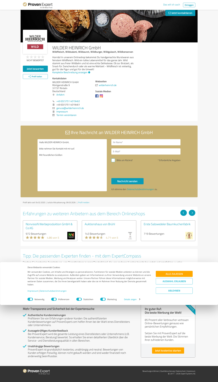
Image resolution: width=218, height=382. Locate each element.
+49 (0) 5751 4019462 (68, 101)
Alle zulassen (174, 351)
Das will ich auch (171, 4)
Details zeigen (130, 376)
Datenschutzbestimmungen (53, 367)
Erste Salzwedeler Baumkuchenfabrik (167, 224)
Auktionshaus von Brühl (100, 224)
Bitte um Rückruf (124, 160)
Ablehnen (174, 367)
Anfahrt (60, 94)
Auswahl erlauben (174, 358)
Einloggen (189, 4)
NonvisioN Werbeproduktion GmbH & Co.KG (49, 226)
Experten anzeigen (39, 289)
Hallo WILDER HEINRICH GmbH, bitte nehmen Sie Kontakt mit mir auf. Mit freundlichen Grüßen (72, 165)
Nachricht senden (127, 181)
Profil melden (83, 202)
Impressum (33, 367)
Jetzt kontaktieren (180, 13)
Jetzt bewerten (35, 69)
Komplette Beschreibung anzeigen (70, 72)
